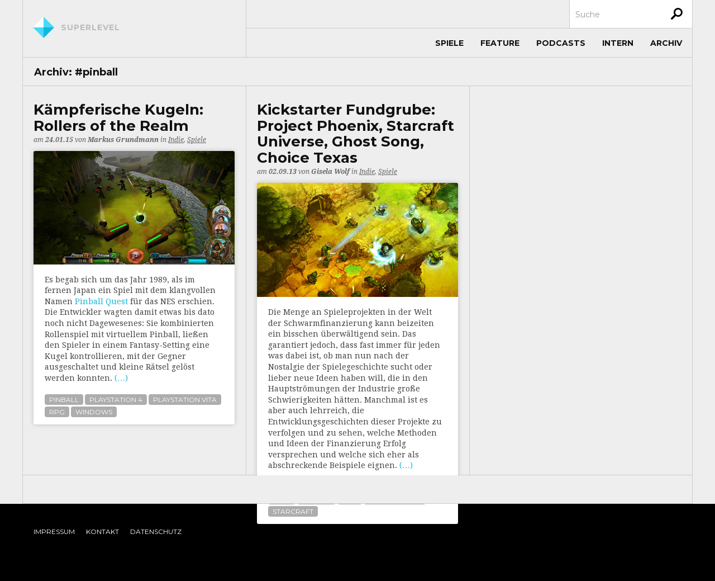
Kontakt (102, 531)
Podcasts (560, 43)
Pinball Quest (101, 301)
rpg (57, 412)
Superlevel (90, 27)
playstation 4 (115, 399)
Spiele (449, 43)
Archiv (666, 43)
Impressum (54, 531)
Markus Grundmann (123, 140)
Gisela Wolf (330, 172)
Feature (499, 43)
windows (93, 412)
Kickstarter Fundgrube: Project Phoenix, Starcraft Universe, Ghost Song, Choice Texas (355, 134)
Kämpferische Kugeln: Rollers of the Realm (118, 118)
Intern (617, 43)
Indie (176, 140)
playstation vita (185, 399)
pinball (64, 399)
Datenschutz (156, 531)
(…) (121, 378)
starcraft (293, 511)
